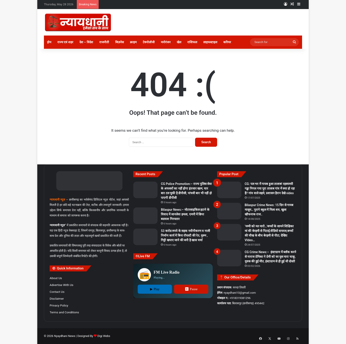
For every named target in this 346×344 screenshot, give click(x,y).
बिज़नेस (119, 42)
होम (49, 42)
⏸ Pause (191, 289)
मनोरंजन (166, 42)
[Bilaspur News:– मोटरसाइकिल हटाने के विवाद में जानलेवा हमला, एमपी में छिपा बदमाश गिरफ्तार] (145, 215)
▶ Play (154, 289)
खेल (179, 42)
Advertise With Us (61, 285)
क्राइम (133, 42)
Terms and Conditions (64, 312)
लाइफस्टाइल (210, 42)
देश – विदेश (86, 42)
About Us (56, 278)
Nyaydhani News (64, 336)
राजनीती (104, 42)
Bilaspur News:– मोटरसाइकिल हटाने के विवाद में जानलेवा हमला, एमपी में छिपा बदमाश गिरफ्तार (185, 214)
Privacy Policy (59, 305)
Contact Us (57, 291)
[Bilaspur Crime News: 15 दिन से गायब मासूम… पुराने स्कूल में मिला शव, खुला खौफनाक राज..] (229, 211)
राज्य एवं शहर (65, 42)
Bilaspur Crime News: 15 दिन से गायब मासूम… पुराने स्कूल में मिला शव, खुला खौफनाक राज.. (269, 209)
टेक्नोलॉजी (149, 42)
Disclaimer (57, 298)
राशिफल (192, 42)
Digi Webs (104, 336)
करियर (227, 42)
